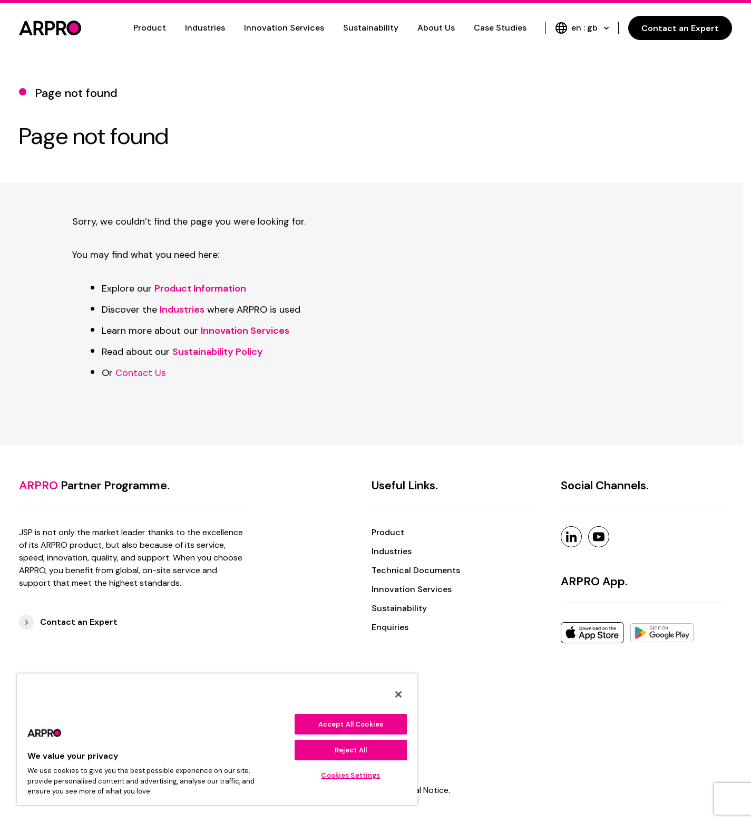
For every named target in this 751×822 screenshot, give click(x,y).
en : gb (582, 28)
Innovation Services (284, 27)
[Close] (398, 694)
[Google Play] (662, 632)
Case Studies (500, 27)
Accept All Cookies (350, 724)
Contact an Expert (680, 28)
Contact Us (140, 372)
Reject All (351, 750)
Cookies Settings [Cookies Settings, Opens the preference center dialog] (350, 775)
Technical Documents (416, 570)
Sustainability (370, 27)
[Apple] (592, 632)
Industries (205, 27)
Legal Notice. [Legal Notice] (425, 790)
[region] (217, 739)
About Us (436, 27)
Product (149, 27)
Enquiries (390, 627)
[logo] (50, 28)
